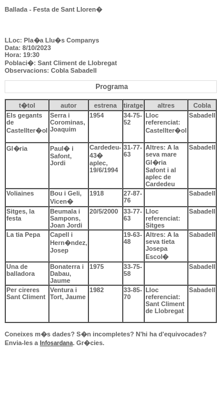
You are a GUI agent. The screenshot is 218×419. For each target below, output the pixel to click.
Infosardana (56, 343)
